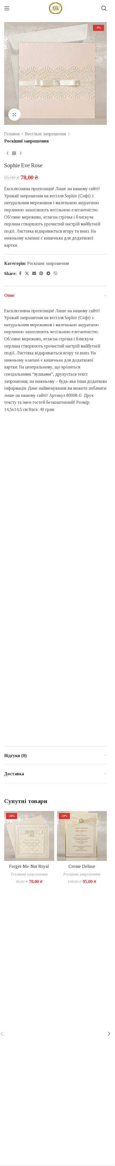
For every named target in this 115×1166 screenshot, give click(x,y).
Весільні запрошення (45, 133)
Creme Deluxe (82, 866)
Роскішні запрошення (26, 141)
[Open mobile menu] (6, 8)
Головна (12, 133)
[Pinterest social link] (41, 274)
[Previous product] (7, 153)
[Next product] (20, 153)
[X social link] (27, 274)
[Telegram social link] (48, 274)
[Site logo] (55, 8)
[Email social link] (34, 274)
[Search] (103, 8)
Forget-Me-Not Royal (29, 866)
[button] (108, 1033)
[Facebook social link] (20, 274)
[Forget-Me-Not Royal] (29, 836)
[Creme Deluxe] (82, 836)
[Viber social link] (55, 274)
